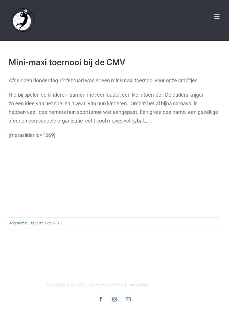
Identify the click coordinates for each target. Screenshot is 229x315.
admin (22, 223)
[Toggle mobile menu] (217, 17)
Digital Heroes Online (165, 285)
